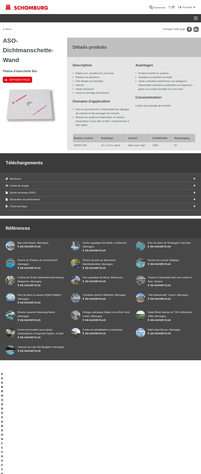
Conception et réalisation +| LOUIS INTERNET (177, 467)
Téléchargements (79, 435)
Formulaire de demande (83, 441)
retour (8, 29)
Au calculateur (78, 430)
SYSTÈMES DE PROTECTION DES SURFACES (30, 447)
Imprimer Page (19, 79)
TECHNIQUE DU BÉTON (18, 452)
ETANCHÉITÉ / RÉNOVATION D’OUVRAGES (29, 430)
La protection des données (39, 467)
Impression (21, 467)
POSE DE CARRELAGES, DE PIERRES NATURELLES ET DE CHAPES (34, 438)
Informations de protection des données (70, 467)
